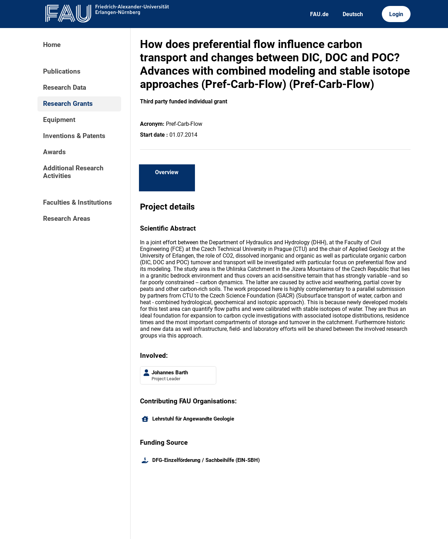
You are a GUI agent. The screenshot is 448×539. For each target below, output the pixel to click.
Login (396, 14)
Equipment (59, 120)
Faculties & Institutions (77, 202)
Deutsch (353, 14)
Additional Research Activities (73, 172)
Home (52, 45)
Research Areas (66, 219)
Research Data (64, 87)
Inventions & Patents (74, 136)
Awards (54, 152)
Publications (61, 71)
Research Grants (68, 104)
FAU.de (319, 14)
